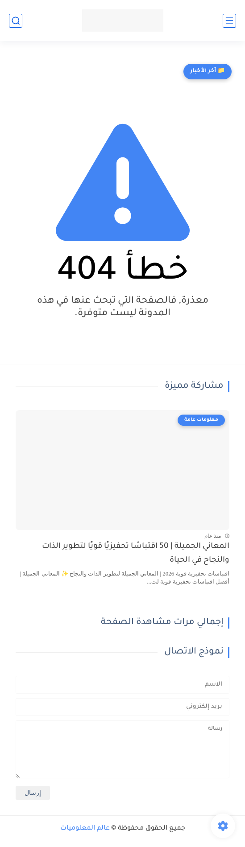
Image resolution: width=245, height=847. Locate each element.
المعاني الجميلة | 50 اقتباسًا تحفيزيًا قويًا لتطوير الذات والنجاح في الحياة (135, 553)
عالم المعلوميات (85, 828)
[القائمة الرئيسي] (229, 21)
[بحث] (15, 21)
